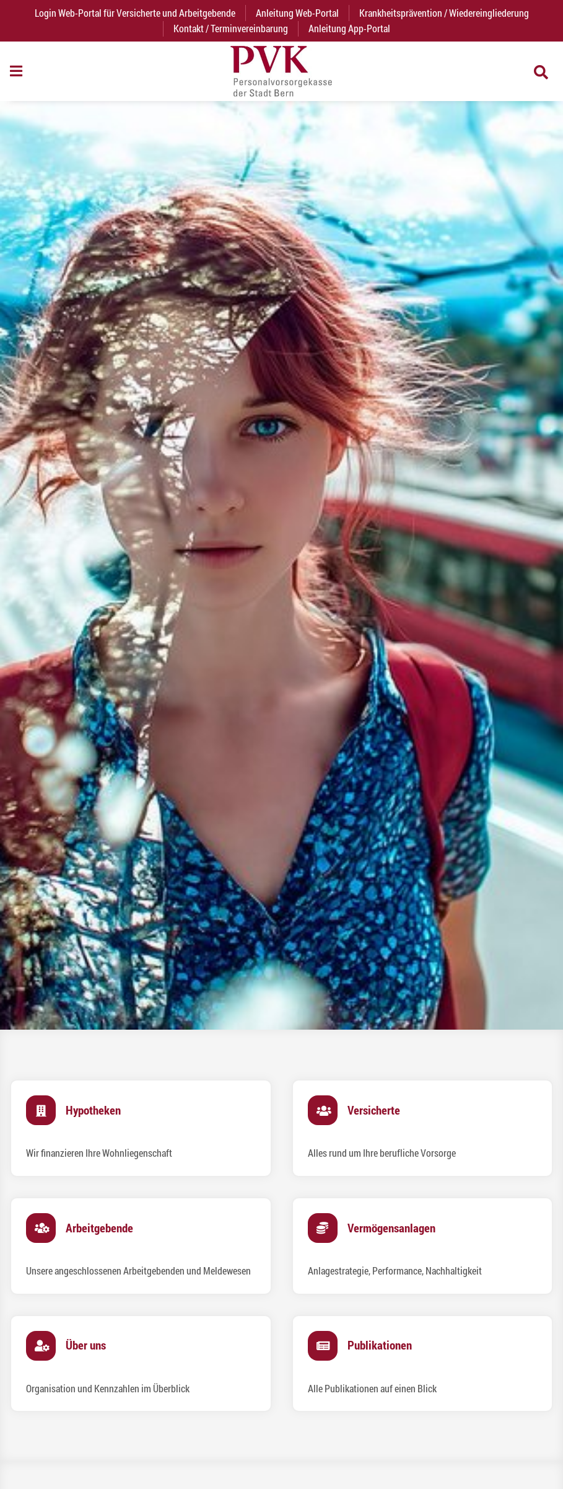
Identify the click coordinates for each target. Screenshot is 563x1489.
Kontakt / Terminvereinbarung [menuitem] (230, 28)
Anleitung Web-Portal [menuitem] (297, 12)
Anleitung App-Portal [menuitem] (349, 28)
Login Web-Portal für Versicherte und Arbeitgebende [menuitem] (140, 12)
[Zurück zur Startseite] (281, 71)
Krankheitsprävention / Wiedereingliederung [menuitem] (444, 12)
